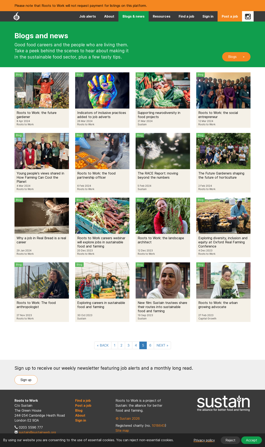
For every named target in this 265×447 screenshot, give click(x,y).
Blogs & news (134, 16)
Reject (230, 440)
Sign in (207, 16)
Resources (161, 16)
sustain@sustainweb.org (37, 432)
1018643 (158, 425)
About (109, 16)
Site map (122, 430)
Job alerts (87, 16)
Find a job (186, 16)
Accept (251, 440)
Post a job (230, 16)
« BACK (103, 345)
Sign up (25, 380)
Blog (78, 410)
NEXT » (162, 345)
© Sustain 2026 (128, 418)
